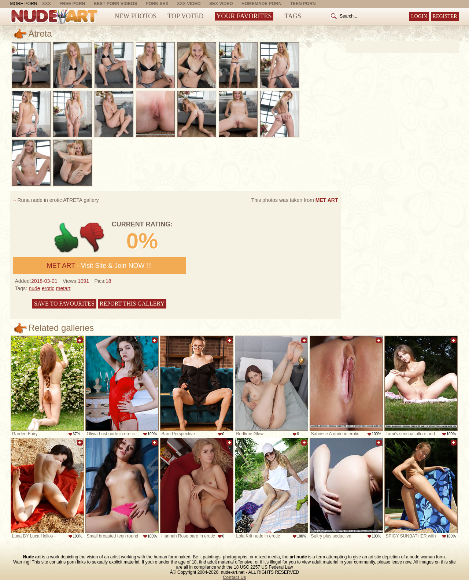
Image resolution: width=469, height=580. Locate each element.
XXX (46, 3)
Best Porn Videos (115, 3)
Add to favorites (80, 340)
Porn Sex (157, 3)
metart (63, 288)
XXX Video (189, 3)
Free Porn (72, 3)
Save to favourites (64, 303)
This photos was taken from (294, 200)
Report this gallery (132, 303)
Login (419, 16)
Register (445, 16)
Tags (292, 16)
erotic (48, 288)
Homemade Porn (261, 3)
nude (34, 288)
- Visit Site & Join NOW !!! (99, 265)
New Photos (136, 16)
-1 (93, 237)
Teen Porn (303, 3)
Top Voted (185, 16)
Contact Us (234, 577)
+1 (66, 237)
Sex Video (221, 3)
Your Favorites (244, 16)
